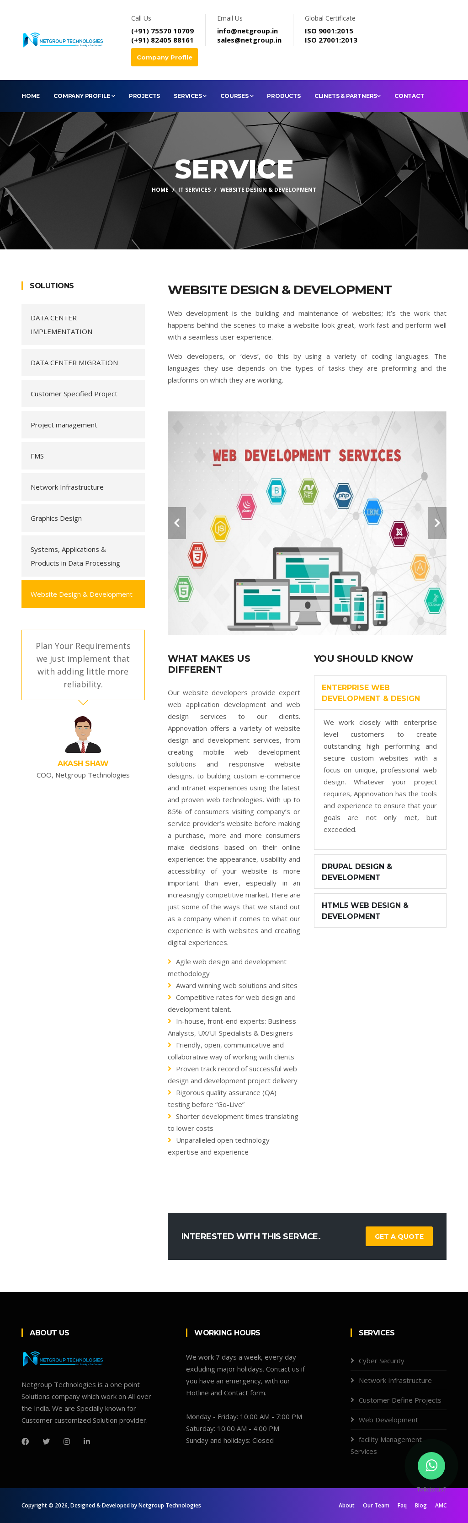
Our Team (376, 1505)
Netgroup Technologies (169, 1505)
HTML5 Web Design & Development (365, 911)
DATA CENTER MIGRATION (74, 362)
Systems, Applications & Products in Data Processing (75, 556)
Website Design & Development (82, 594)
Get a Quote (399, 1236)
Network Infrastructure (67, 486)
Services (190, 95)
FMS (37, 455)
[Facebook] (25, 1441)
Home (30, 95)
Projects (144, 95)
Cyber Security (381, 1360)
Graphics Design (56, 518)
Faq (402, 1505)
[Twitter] (46, 1441)
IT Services (194, 190)
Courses (236, 95)
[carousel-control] (177, 523)
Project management (64, 424)
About (347, 1505)
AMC (441, 1505)
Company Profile (164, 57)
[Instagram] (67, 1441)
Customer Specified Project (74, 393)
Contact (409, 95)
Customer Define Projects (400, 1399)
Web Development (388, 1419)
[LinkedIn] (87, 1441)
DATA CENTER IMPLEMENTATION (61, 324)
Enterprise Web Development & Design (371, 693)
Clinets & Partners (347, 95)
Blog (421, 1505)
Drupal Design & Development (357, 872)
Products (283, 95)
